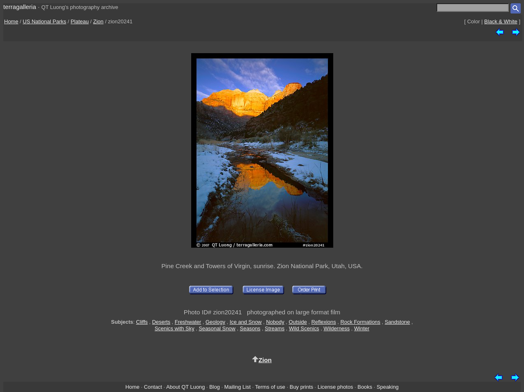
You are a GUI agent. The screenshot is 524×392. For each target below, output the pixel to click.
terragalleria (19, 6)
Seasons (250, 328)
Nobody (275, 322)
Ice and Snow (246, 322)
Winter (361, 328)
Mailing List (237, 387)
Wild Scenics (304, 328)
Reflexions (323, 322)
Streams (275, 328)
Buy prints (301, 387)
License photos (335, 387)
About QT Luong (185, 387)
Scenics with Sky (174, 328)
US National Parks (44, 21)
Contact (153, 387)
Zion (98, 21)
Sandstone (397, 322)
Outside (298, 322)
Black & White (500, 21)
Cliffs (141, 322)
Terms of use (270, 387)
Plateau (80, 21)
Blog (214, 387)
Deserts (161, 322)
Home (11, 21)
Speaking (388, 387)
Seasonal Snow (217, 328)
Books (364, 387)
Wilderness (336, 328)
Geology (215, 322)
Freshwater (188, 322)
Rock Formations (360, 322)
